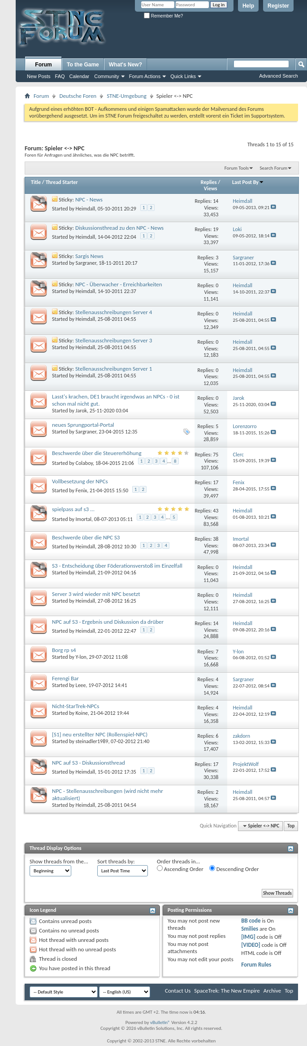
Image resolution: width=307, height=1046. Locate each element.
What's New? (125, 64)
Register (278, 6)
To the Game (83, 64)
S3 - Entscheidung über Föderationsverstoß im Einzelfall (117, 565)
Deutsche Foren (77, 95)
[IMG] (248, 936)
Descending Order (234, 868)
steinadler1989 (92, 741)
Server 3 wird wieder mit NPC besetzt (96, 594)
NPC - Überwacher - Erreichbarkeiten (118, 284)
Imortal (84, 519)
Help (248, 6)
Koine (82, 713)
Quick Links (183, 76)
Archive (272, 990)
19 (215, 229)
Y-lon (81, 657)
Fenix (81, 490)
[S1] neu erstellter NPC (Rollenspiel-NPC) (99, 734)
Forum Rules (256, 964)
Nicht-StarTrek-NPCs (75, 706)
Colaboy (84, 463)
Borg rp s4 (64, 650)
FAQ (60, 76)
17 (215, 482)
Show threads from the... (59, 861)
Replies (209, 182)
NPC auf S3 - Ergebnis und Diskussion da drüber (108, 621)
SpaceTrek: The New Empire (227, 990)
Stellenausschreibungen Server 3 (113, 340)
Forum (43, 64)
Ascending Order (180, 868)
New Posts (39, 76)
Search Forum (274, 168)
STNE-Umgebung (127, 95)
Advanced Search (278, 76)
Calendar (79, 76)
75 (215, 454)
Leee (81, 685)
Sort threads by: (116, 861)
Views (210, 188)
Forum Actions (144, 76)
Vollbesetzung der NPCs (80, 481)
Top (290, 826)
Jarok (81, 410)
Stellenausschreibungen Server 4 (113, 312)
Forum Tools (237, 168)
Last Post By (248, 182)
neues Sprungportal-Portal (83, 424)
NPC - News (89, 199)
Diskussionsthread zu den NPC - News (119, 227)
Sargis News (89, 256)
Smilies (249, 928)
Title (36, 182)
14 (215, 201)
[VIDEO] (250, 944)
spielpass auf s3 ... (73, 509)
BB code (250, 920)
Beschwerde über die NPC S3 (86, 537)
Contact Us (177, 990)
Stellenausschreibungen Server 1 (113, 368)
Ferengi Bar (65, 678)
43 (215, 511)
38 (215, 539)
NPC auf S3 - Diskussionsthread (88, 762)
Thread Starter (62, 182)
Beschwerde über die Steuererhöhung (97, 453)
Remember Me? (163, 15)
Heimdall (85, 209)
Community (106, 76)
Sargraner (86, 263)
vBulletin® (160, 1022)
